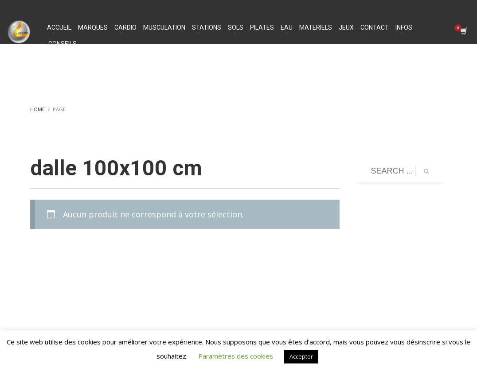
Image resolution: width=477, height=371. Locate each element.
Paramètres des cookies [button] (235, 356)
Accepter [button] (301, 356)
